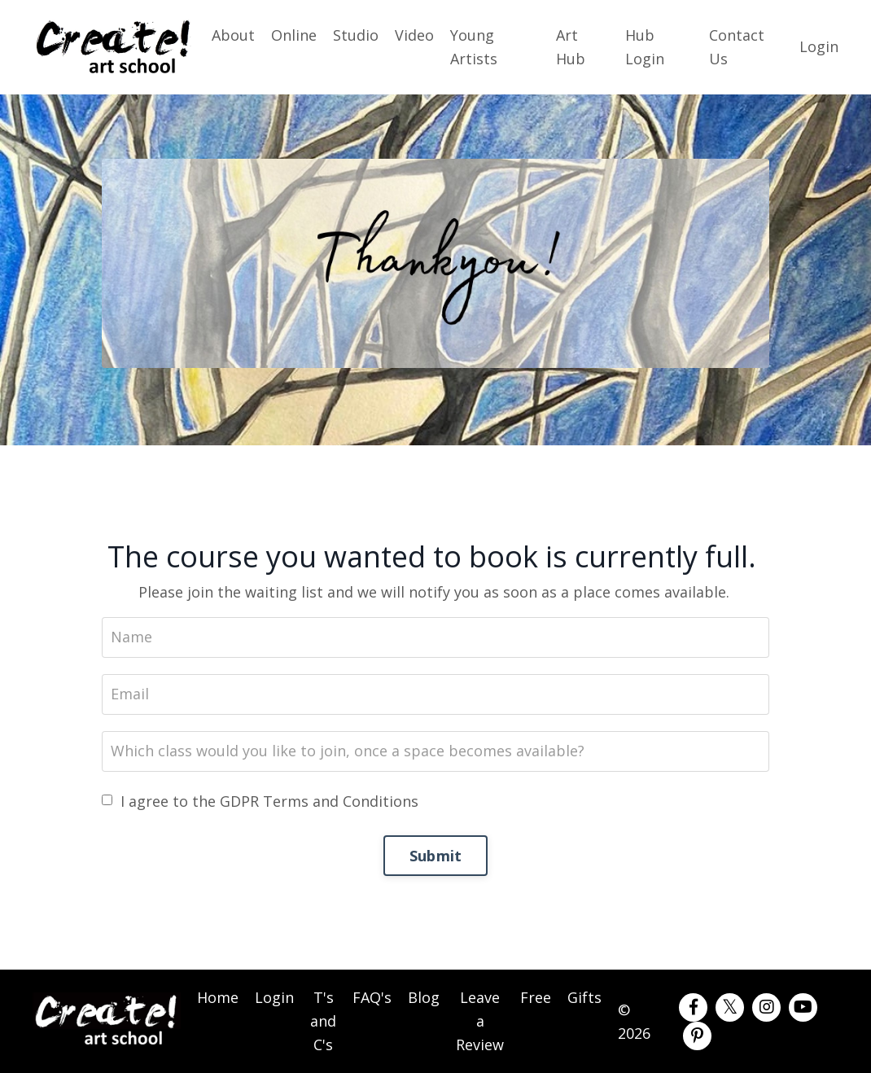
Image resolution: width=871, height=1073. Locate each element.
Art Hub (570, 46)
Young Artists (473, 46)
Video (414, 35)
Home (218, 997)
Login (818, 46)
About (233, 35)
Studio (356, 35)
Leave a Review (480, 1021)
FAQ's (372, 997)
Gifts (584, 997)
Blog (424, 997)
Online (294, 35)
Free (535, 997)
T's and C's (323, 1021)
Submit (435, 855)
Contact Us (736, 46)
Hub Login (644, 46)
